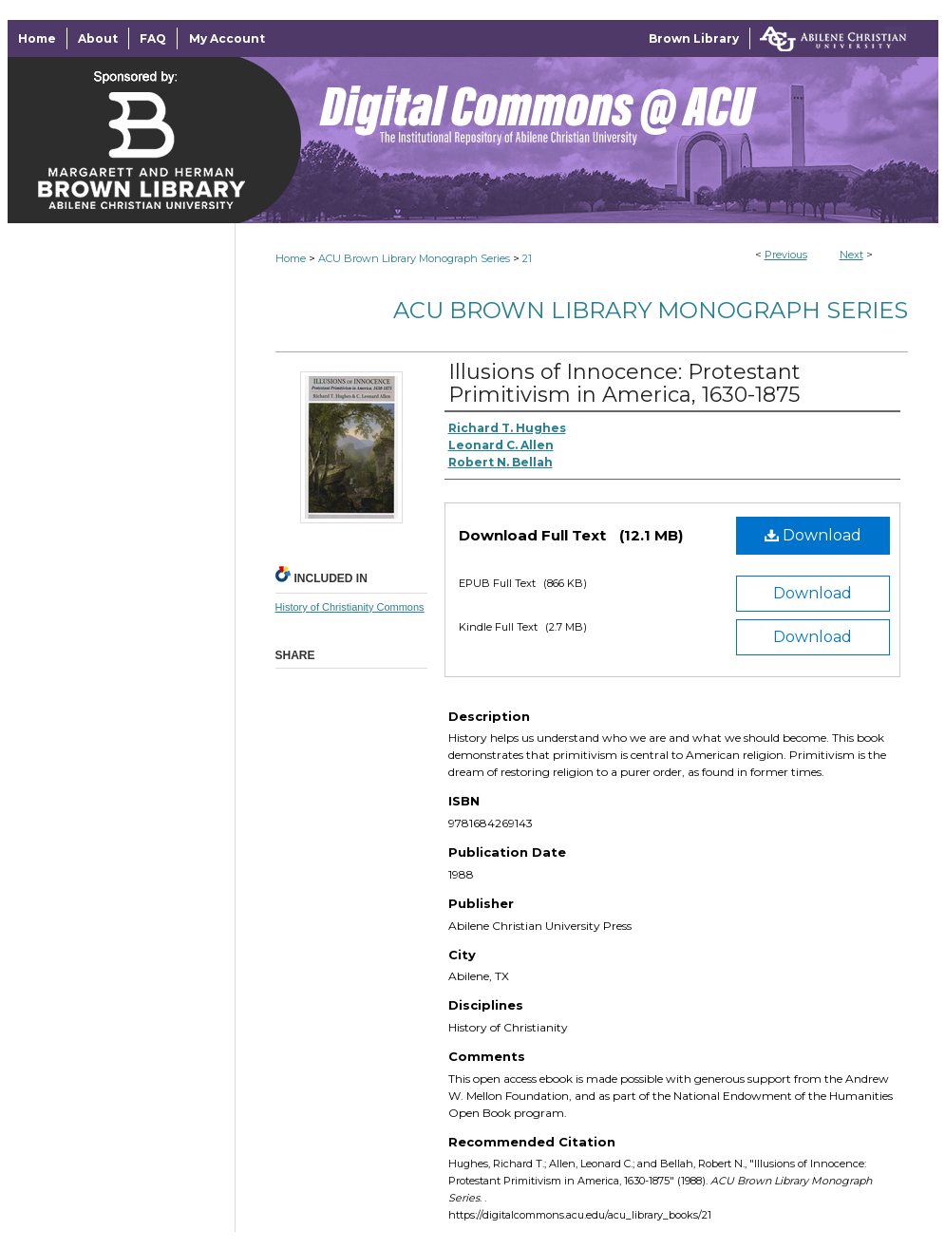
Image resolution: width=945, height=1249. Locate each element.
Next (851, 254)
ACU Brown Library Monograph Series (414, 258)
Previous (786, 254)
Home (290, 258)
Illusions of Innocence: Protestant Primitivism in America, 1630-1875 (624, 383)
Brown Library (694, 38)
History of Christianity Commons (350, 607)
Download (813, 535)
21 (527, 258)
